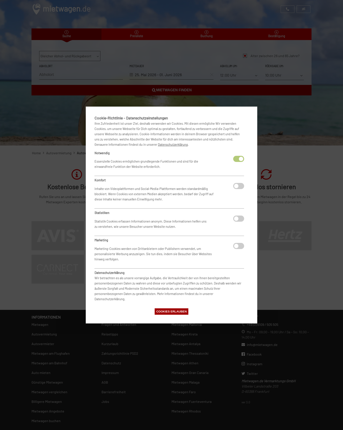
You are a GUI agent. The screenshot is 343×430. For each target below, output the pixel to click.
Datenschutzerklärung (173, 144)
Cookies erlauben (171, 311)
